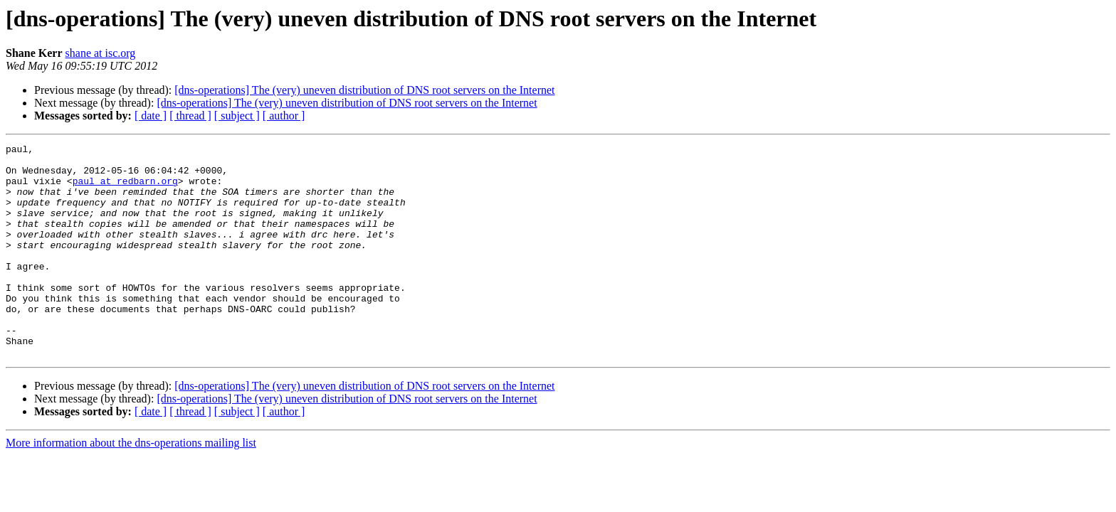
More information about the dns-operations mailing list (131, 485)
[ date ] (151, 116)
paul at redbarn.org (125, 189)
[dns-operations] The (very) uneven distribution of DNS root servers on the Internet (364, 90)
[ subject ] (237, 116)
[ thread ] (190, 116)
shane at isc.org (100, 53)
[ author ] (284, 116)
